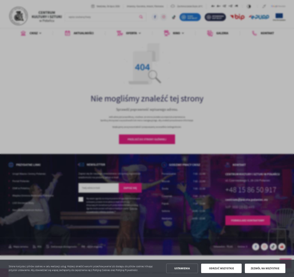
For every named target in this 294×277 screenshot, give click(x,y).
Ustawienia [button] (182, 268)
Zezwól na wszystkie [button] (265, 268)
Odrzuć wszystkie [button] (221, 268)
